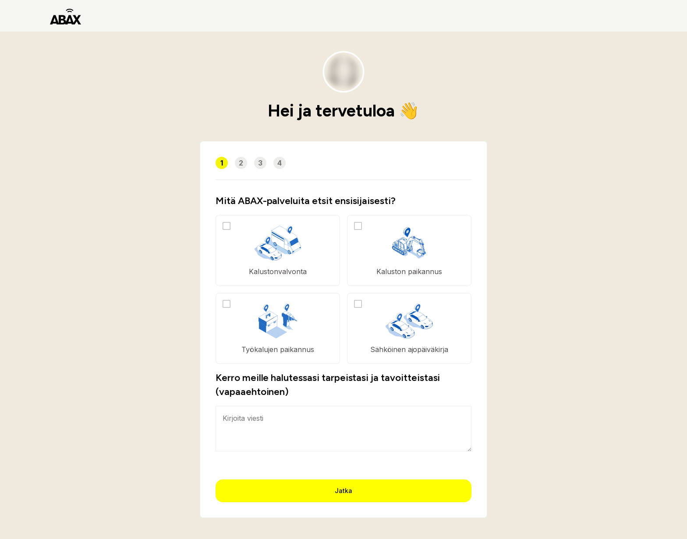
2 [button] (241, 163)
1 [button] (221, 163)
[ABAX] (65, 16)
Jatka (343, 490)
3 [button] (260, 163)
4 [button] (279, 163)
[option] (278, 250)
